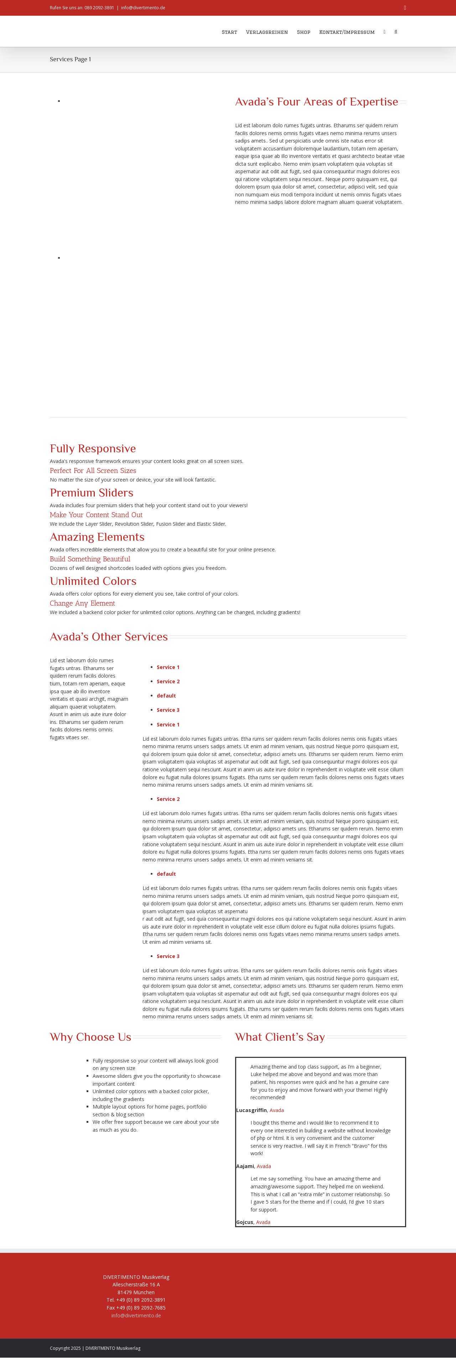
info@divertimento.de (143, 8)
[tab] (281, 667)
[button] (395, 31)
